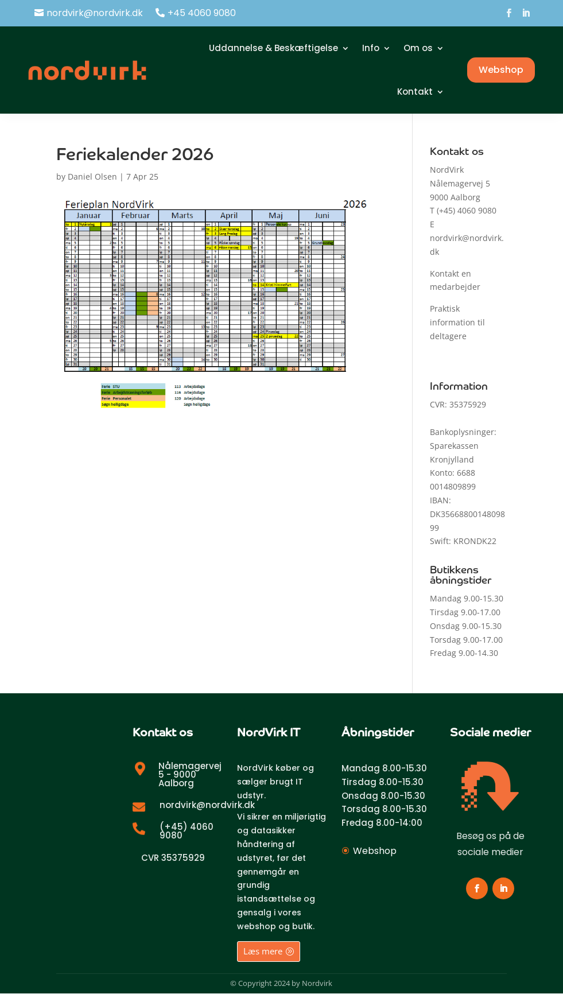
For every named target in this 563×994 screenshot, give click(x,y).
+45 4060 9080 (202, 13)
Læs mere (262, 951)
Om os (418, 48)
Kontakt (415, 92)
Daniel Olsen (92, 176)
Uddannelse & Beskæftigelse (273, 48)
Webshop (501, 69)
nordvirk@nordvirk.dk (94, 13)
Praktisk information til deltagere (457, 322)
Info (370, 48)
